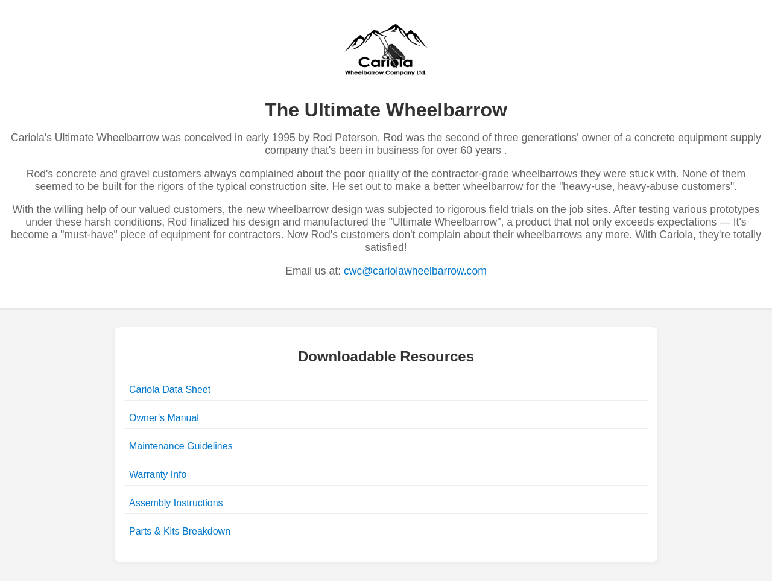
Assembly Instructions (176, 503)
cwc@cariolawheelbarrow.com (415, 271)
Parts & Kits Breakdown (179, 531)
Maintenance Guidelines (181, 446)
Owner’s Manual (164, 418)
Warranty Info (157, 474)
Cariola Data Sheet (169, 389)
